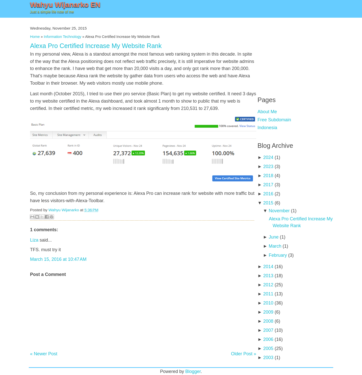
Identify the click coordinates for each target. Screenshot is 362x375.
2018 (268, 175)
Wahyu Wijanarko (63, 210)
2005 (268, 348)
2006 (268, 339)
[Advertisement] (295, 53)
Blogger (193, 371)
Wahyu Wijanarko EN (65, 5)
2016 (268, 193)
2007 (268, 330)
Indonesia (267, 127)
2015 (268, 202)
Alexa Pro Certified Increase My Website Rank (96, 45)
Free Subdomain (274, 119)
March (275, 246)
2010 (268, 303)
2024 (268, 157)
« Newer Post (43, 353)
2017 (268, 184)
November (279, 210)
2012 (268, 284)
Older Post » (243, 353)
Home (35, 37)
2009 (268, 312)
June (273, 237)
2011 (268, 293)
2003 (268, 357)
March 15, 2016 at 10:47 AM (58, 259)
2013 (268, 275)
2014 (268, 266)
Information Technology (62, 37)
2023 (268, 166)
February (278, 255)
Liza (34, 240)
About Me (267, 111)
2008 (268, 321)
